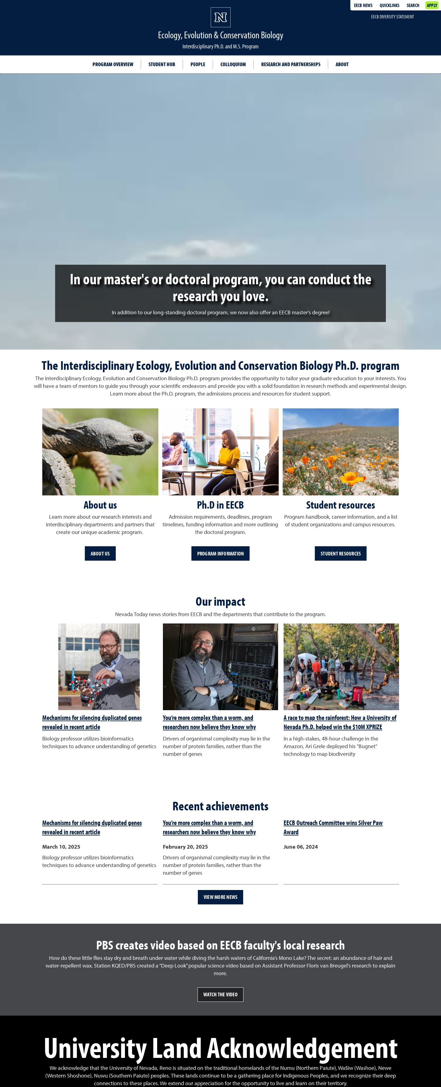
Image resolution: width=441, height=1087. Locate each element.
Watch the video (220, 994)
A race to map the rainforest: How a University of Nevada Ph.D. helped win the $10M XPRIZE (340, 722)
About (342, 64)
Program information (220, 553)
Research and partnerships (290, 64)
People (197, 64)
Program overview (112, 64)
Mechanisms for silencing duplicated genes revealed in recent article (92, 722)
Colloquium (233, 64)
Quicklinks (389, 5)
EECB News (363, 5)
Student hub (162, 64)
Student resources (341, 553)
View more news (221, 896)
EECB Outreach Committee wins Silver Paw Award (333, 827)
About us (100, 553)
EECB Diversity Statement (392, 16)
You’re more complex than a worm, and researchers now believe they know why (209, 722)
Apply (432, 5)
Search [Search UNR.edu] (413, 5)
